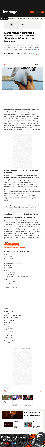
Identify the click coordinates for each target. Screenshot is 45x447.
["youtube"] (9, 443)
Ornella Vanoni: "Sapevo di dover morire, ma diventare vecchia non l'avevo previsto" (32, 414)
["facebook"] (15, 443)
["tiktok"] (2, 443)
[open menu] (1, 18)
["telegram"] (18, 443)
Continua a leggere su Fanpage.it (23, 348)
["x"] (12, 443)
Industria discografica (28, 18)
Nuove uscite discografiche (16, 18)
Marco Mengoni (15, 209)
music (5, 18)
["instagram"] (5, 443)
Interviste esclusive (38, 18)
